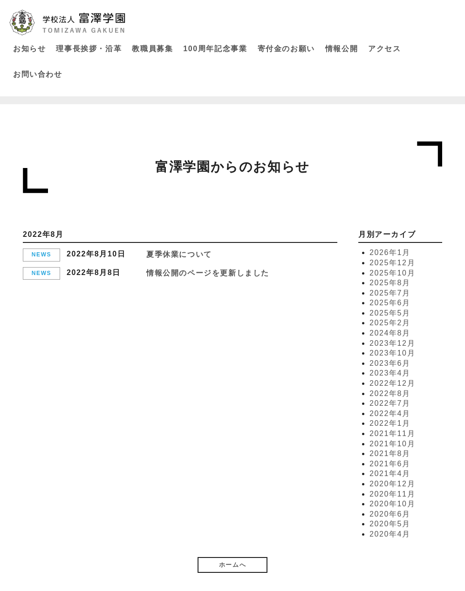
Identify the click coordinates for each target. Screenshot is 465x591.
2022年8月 (389, 393)
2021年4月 (389, 473)
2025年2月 (389, 323)
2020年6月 (389, 514)
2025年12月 (392, 263)
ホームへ (232, 564)
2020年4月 (389, 534)
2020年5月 (389, 524)
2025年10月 (392, 273)
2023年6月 (389, 363)
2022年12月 (392, 383)
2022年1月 (389, 423)
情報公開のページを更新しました (207, 273)
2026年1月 (389, 252)
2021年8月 (389, 453)
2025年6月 (389, 303)
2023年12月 (392, 343)
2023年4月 (389, 373)
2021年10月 (392, 444)
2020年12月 (392, 484)
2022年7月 (389, 403)
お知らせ (29, 49)
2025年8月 (389, 283)
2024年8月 (389, 333)
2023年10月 (392, 353)
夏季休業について (179, 254)
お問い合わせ (37, 74)
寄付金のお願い (286, 49)
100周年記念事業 (215, 49)
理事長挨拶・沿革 (89, 49)
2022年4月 (389, 413)
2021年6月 (389, 464)
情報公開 (341, 49)
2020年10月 (392, 504)
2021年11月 (392, 433)
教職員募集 (152, 49)
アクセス (384, 49)
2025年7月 (389, 293)
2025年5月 (389, 313)
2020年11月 (392, 494)
